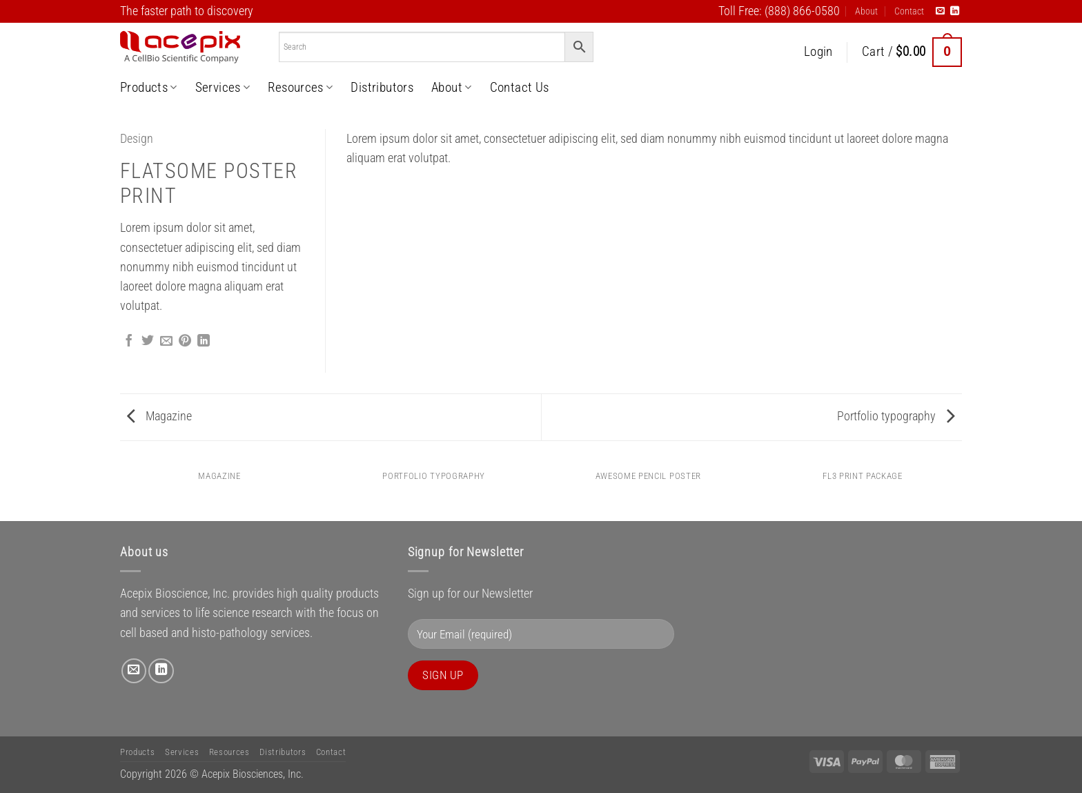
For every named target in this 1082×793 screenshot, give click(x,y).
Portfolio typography (896, 416)
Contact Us (519, 87)
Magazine (159, 416)
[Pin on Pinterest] (185, 342)
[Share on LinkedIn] (203, 342)
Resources (300, 87)
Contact (909, 11)
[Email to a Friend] (166, 342)
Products (148, 87)
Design (136, 139)
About (866, 11)
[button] (818, 52)
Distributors (382, 87)
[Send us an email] (940, 11)
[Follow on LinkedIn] (954, 11)
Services (222, 87)
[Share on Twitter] (147, 342)
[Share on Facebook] (129, 342)
